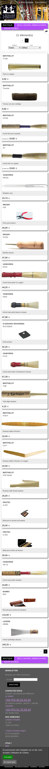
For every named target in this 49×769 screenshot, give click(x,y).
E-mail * (10, 679)
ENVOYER (13, 685)
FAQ (7, 746)
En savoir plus (9, 762)
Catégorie (14, 45)
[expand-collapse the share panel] (46, 31)
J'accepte (8, 757)
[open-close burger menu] (45, 9)
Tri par (31, 45)
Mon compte (27, 2)
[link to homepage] (8, 11)
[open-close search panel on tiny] (39, 9)
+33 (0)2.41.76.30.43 (18, 709)
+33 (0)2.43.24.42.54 (18, 699)
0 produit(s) (40, 2)
